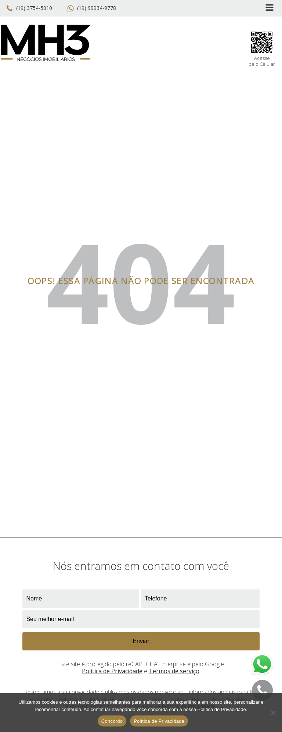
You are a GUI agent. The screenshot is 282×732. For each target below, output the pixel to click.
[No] (272, 712)
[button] (30, 8)
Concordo (112, 721)
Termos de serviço (174, 671)
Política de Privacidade (112, 671)
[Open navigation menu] (269, 8)
